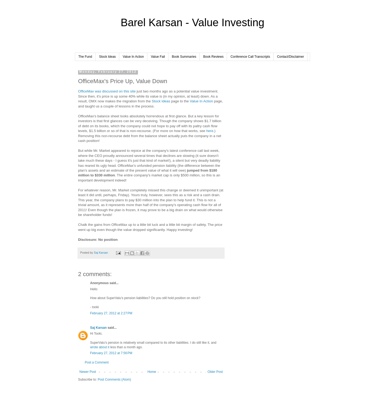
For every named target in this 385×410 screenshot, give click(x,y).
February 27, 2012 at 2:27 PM (111, 313)
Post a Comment (97, 362)
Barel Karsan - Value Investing (192, 22)
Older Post (215, 372)
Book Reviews (213, 57)
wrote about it (99, 347)
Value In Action (133, 57)
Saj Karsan (98, 328)
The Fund (85, 57)
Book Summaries (184, 57)
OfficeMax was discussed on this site (107, 91)
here (209, 131)
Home (152, 372)
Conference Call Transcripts (250, 57)
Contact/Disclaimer (290, 57)
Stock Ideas (107, 57)
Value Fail (158, 57)
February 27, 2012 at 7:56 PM (111, 353)
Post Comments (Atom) (114, 379)
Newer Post (87, 372)
